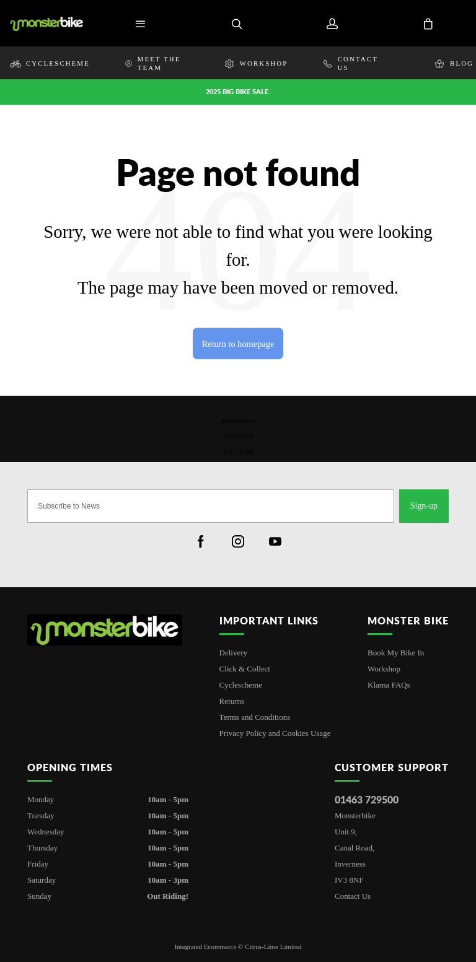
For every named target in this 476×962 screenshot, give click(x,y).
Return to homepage (238, 344)
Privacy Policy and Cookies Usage (275, 733)
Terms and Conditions (255, 717)
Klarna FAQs (389, 684)
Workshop (384, 668)
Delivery (233, 652)
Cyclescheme (240, 684)
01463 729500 (367, 799)
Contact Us (353, 896)
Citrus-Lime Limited (273, 946)
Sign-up (424, 505)
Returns (231, 701)
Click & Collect (244, 668)
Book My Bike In (396, 652)
